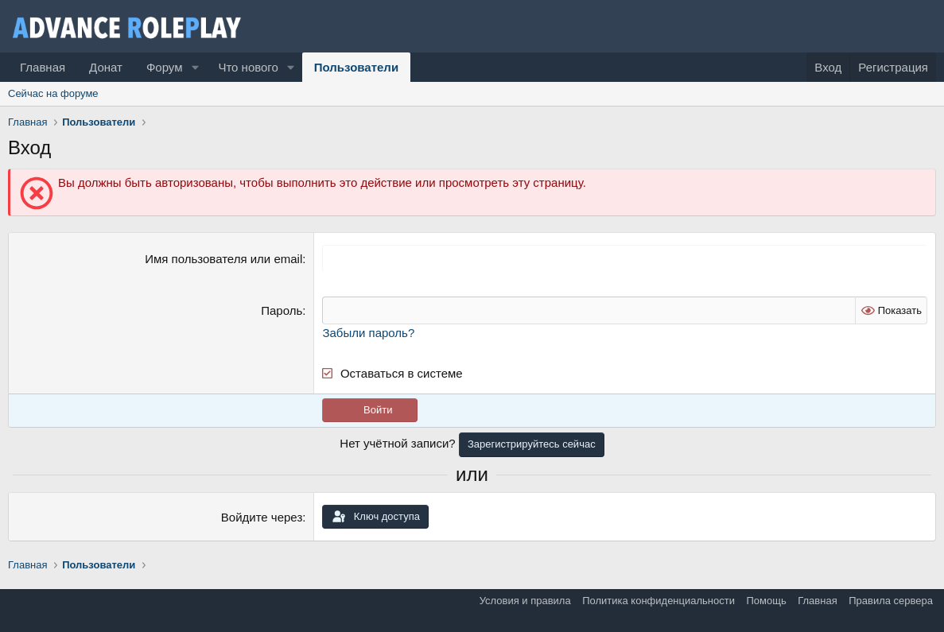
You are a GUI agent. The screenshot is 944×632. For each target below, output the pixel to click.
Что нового (248, 67)
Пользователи (356, 67)
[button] (195, 67)
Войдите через (261, 517)
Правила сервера (891, 601)
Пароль (281, 310)
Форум (164, 67)
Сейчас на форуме (53, 93)
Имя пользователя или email (223, 259)
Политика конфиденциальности (658, 601)
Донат (105, 67)
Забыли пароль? (368, 332)
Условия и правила (525, 601)
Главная (42, 67)
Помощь (766, 601)
